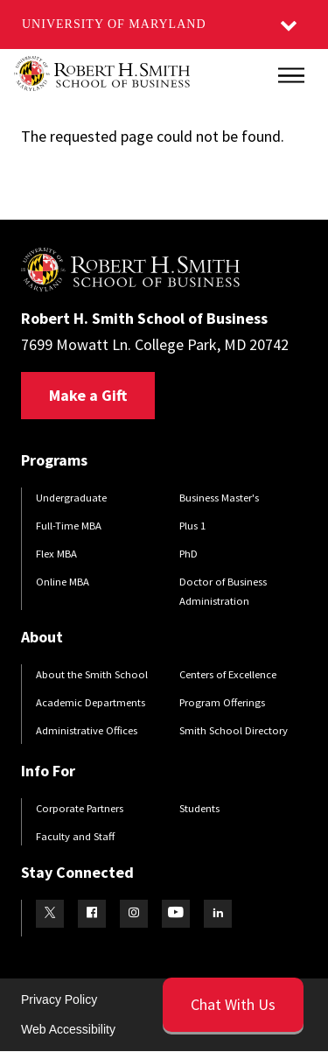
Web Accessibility (68, 1029)
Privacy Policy (59, 999)
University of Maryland (114, 24)
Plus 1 (192, 525)
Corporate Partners (79, 808)
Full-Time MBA (68, 525)
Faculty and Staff (75, 836)
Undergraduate (71, 497)
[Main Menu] (291, 75)
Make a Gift (88, 395)
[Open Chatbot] (233, 1005)
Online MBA (62, 581)
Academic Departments (90, 702)
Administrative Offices (86, 730)
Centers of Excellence (227, 674)
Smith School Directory (233, 730)
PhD (188, 553)
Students (199, 808)
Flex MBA (56, 553)
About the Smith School (92, 674)
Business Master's (219, 497)
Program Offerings (222, 702)
